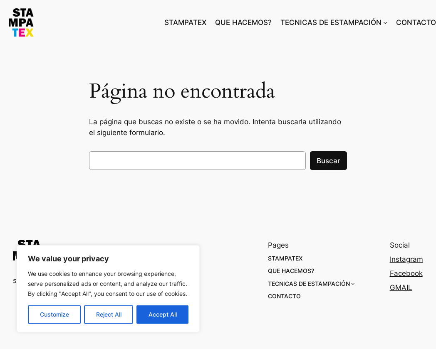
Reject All (108, 314)
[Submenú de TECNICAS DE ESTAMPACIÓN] (385, 22)
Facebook (406, 273)
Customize (54, 314)
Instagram (406, 259)
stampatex (70, 22)
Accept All (163, 314)
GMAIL (401, 287)
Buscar (328, 161)
